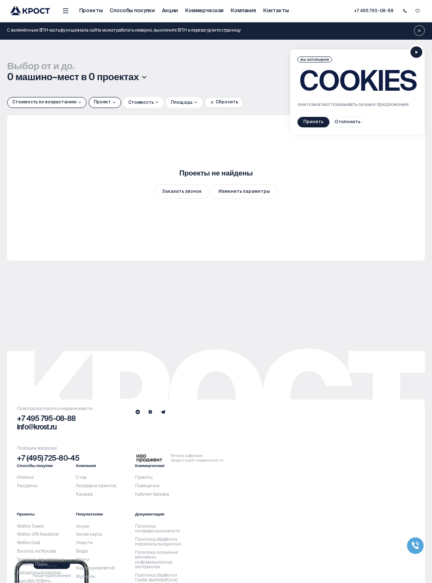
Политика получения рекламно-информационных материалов (156, 560)
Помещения (147, 486)
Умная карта (89, 534)
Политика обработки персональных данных (158, 541)
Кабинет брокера (152, 494)
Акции (170, 10)
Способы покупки (132, 10)
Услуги (82, 560)
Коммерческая (204, 10)
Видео (82, 551)
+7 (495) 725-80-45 (48, 458)
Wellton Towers (30, 526)
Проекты (91, 10)
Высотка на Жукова (36, 551)
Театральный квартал (39, 573)
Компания (243, 10)
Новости (84, 543)
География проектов (96, 486)
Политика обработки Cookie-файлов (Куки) (156, 577)
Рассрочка (27, 486)
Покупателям (89, 514)
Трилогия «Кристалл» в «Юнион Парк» (40, 562)
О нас (81, 477)
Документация (150, 514)
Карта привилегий (95, 568)
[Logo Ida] (179, 458)
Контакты (276, 10)
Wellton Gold (28, 543)
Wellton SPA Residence (38, 534)
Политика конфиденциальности (157, 528)
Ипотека (25, 477)
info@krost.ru (37, 427)
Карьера (84, 494)
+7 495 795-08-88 (374, 10)
